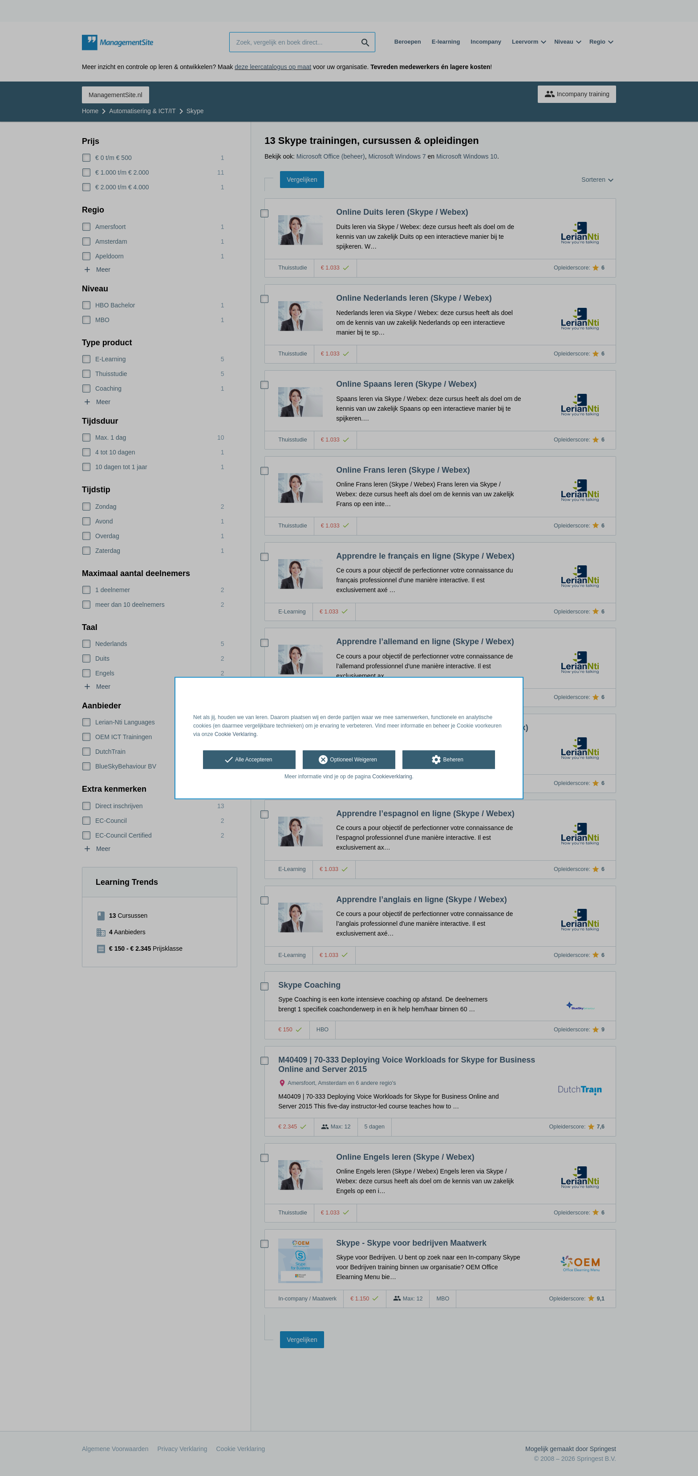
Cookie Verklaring (235, 734)
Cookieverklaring (392, 777)
